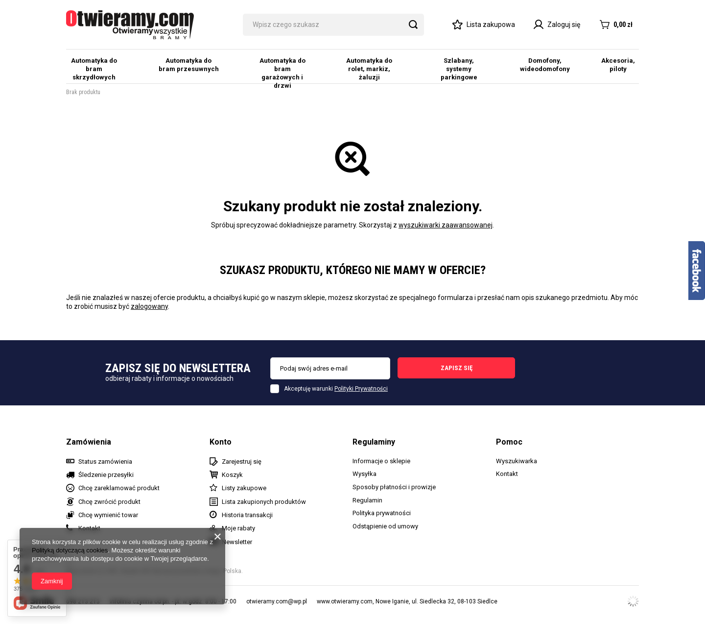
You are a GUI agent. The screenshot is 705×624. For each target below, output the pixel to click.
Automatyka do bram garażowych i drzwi (282, 73)
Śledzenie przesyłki (106, 474)
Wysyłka (364, 473)
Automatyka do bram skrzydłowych (94, 69)
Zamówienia (88, 442)
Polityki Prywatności (361, 388)
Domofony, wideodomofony (545, 65)
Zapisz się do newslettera (178, 368)
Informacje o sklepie (381, 461)
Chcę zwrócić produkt (109, 501)
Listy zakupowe (244, 488)
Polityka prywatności (381, 513)
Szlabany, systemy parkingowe (459, 69)
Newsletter (237, 542)
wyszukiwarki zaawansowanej (446, 225)
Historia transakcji (247, 515)
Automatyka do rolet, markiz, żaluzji (369, 69)
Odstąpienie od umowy (385, 526)
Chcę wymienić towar (108, 515)
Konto (221, 442)
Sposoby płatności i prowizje (394, 487)
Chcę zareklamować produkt (119, 488)
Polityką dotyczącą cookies (70, 550)
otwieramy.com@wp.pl (276, 601)
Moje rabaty (238, 528)
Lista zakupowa (491, 24)
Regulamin (367, 500)
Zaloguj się (557, 25)
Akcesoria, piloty (618, 65)
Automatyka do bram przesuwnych (189, 65)
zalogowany (149, 306)
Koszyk (232, 474)
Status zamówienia (105, 461)
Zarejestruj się (241, 461)
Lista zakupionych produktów (264, 501)
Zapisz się (456, 368)
